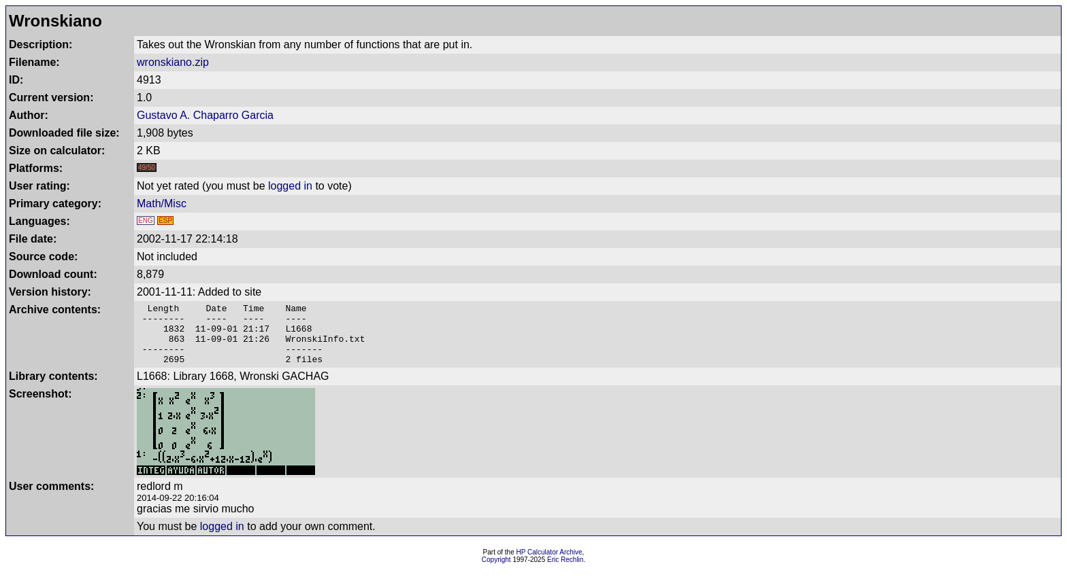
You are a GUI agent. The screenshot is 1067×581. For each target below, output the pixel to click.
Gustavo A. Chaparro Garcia (205, 115)
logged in (290, 186)
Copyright (496, 572)
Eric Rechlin (565, 572)
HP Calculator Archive (549, 564)
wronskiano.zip (173, 62)
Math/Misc (161, 203)
